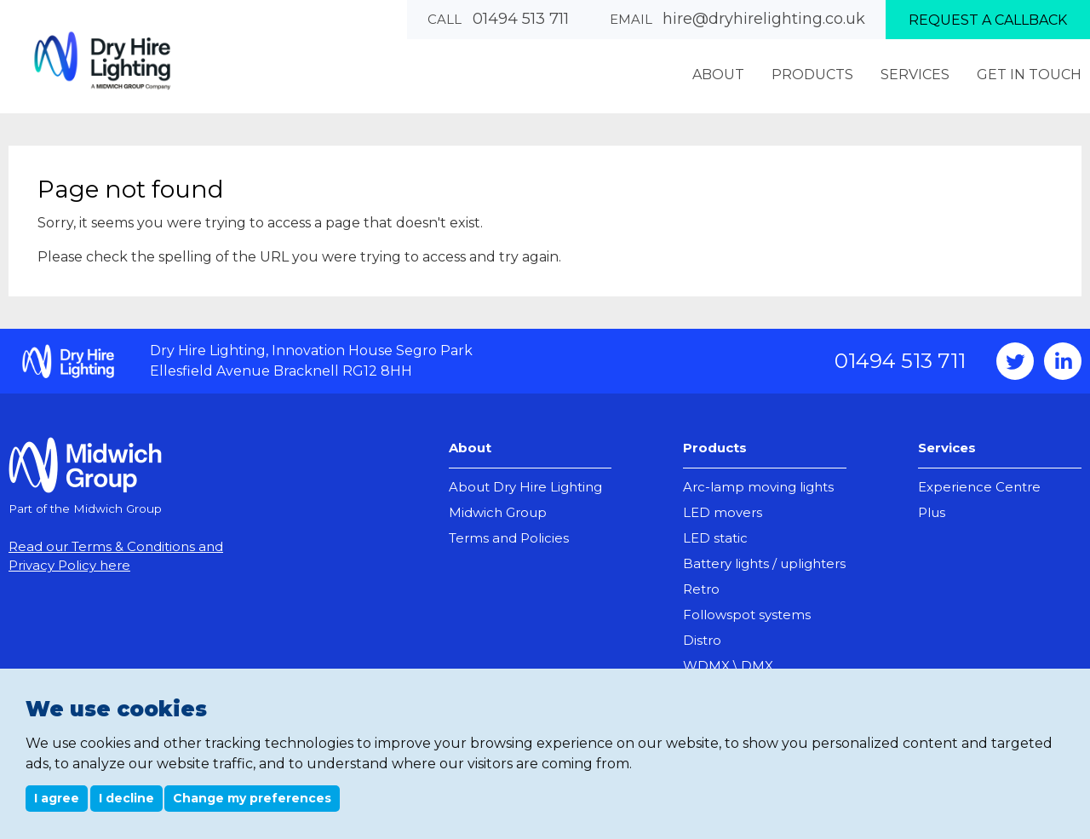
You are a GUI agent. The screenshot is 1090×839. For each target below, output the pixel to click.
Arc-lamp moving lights (758, 487)
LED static (715, 538)
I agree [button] (56, 798)
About (470, 448)
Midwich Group (498, 512)
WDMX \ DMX (728, 666)
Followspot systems (747, 614)
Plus (931, 512)
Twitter (1015, 361)
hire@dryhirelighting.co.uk (764, 18)
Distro (702, 640)
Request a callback (988, 20)
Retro (701, 589)
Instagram (1062, 361)
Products (715, 448)
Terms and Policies (509, 538)
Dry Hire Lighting (102, 60)
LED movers (722, 512)
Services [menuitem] (915, 74)
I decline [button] (126, 798)
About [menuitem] (718, 74)
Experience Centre (979, 487)
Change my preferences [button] (252, 798)
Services (947, 448)
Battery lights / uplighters (764, 563)
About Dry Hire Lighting (525, 487)
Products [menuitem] (812, 74)
